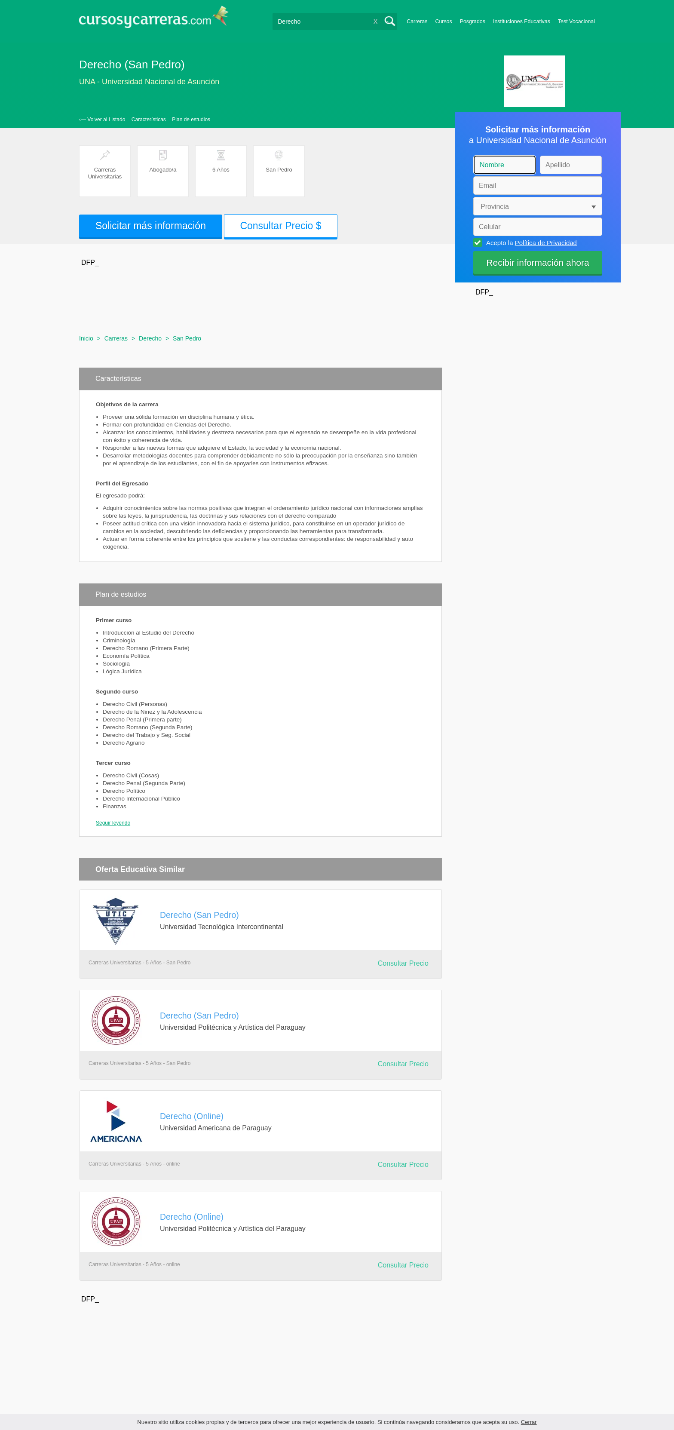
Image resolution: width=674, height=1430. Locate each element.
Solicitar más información (150, 225)
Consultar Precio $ (280, 225)
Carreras (417, 21)
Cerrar (529, 1422)
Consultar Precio (403, 963)
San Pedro (187, 338)
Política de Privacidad (546, 242)
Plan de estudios (191, 120)
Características (149, 120)
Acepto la (530, 242)
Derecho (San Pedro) (199, 915)
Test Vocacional (576, 21)
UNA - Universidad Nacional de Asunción (149, 81)
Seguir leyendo (113, 823)
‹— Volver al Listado (102, 120)
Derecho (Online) (192, 1116)
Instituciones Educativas (521, 21)
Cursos (443, 21)
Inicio (86, 338)
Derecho (150, 338)
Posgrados (472, 21)
